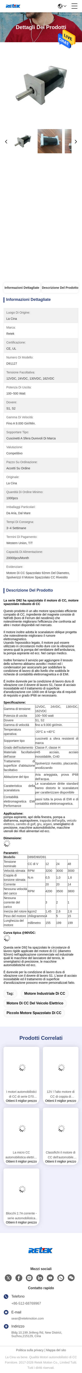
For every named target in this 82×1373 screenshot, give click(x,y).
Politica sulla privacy (30, 1350)
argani (47, 824)
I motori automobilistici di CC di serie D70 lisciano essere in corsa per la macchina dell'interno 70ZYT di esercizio (21, 1094)
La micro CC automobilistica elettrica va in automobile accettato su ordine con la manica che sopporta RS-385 (21, 1155)
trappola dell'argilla (52, 820)
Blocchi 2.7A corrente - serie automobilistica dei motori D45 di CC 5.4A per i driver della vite (21, 1216)
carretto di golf (25, 824)
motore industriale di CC (44, 993)
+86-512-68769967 (26, 1303)
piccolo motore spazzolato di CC (34, 1013)
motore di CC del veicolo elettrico (35, 1003)
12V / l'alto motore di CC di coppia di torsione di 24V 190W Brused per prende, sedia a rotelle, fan (60, 1094)
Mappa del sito (56, 1350)
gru (39, 824)
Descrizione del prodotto (60, 287)
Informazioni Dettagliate (22, 287)
